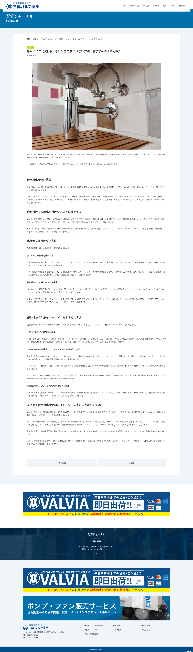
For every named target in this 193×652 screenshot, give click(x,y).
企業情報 (156, 6)
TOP (28, 39)
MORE (96, 553)
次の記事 (131, 463)
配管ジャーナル (169, 6)
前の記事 (61, 463)
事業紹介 (145, 6)
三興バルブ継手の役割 (130, 6)
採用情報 (181, 6)
